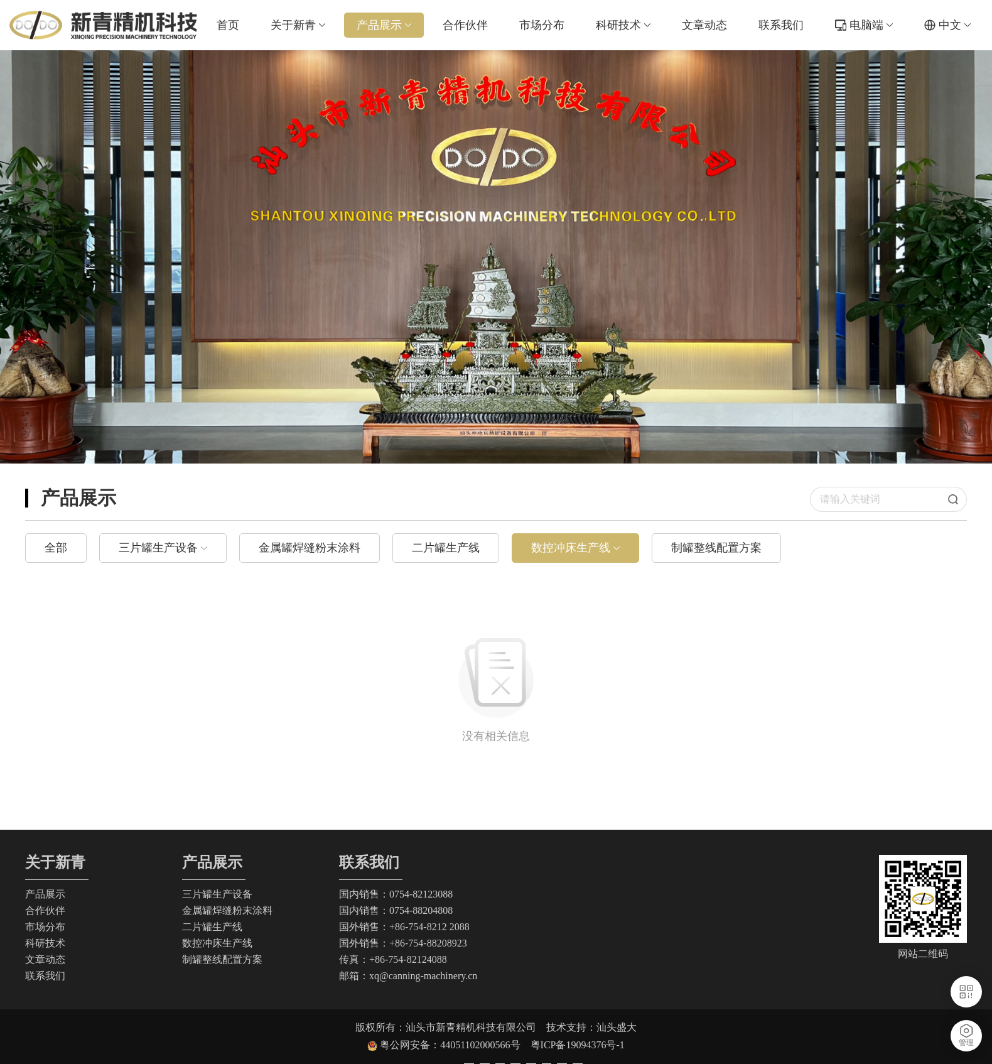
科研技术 (623, 25)
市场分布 (541, 25)
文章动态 (704, 25)
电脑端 (871, 25)
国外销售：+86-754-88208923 (403, 943)
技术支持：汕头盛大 (591, 1027)
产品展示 (384, 25)
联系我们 (781, 25)
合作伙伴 (465, 25)
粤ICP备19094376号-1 (578, 1045)
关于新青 (298, 25)
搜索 (957, 499)
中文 (955, 25)
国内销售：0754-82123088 (396, 894)
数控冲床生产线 (570, 547)
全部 (56, 547)
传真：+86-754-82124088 (393, 959)
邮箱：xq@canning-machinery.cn (408, 975)
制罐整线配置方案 (716, 547)
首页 (228, 25)
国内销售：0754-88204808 (396, 910)
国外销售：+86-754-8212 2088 (404, 926)
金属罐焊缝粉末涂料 (309, 547)
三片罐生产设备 (158, 547)
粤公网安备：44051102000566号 (455, 1045)
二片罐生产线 (446, 547)
